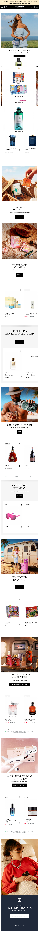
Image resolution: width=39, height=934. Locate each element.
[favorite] (34, 7)
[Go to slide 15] (26, 629)
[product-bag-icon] (19, 153)
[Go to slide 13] (24, 629)
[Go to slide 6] (16, 629)
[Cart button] (37, 7)
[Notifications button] (32, 7)
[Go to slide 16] (28, 629)
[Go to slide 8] (19, 629)
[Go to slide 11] (22, 629)
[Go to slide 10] (21, 629)
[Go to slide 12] (23, 629)
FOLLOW (6, 1)
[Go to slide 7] (17, 629)
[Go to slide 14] (25, 629)
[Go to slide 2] (12, 629)
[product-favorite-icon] (20, 150)
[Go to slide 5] (15, 629)
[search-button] (4, 7)
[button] (20, 290)
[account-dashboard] (6, 7)
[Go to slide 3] (13, 629)
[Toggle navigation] (2, 7)
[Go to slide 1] (11, 629)
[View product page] (12, 300)
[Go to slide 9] (20, 629)
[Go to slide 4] (14, 629)
